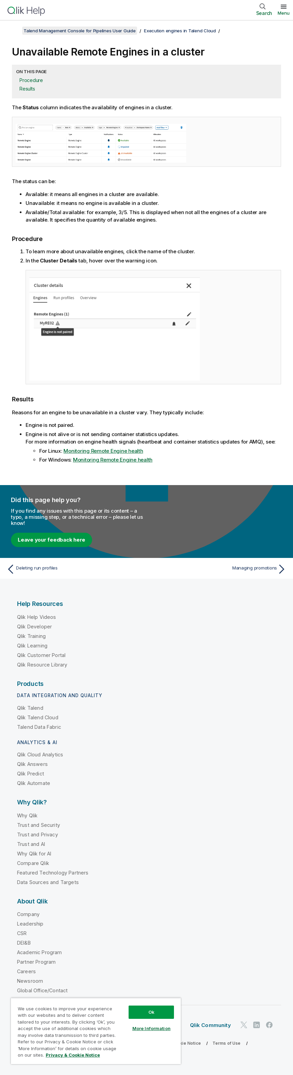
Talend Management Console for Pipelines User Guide (80, 30)
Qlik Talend (30, 708)
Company (28, 914)
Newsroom (30, 981)
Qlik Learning (32, 645)
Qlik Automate (33, 783)
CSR (22, 933)
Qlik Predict (30, 773)
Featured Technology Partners (52, 873)
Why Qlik (27, 815)
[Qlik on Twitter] (244, 1025)
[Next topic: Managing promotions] (218, 569)
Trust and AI (31, 844)
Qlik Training (31, 636)
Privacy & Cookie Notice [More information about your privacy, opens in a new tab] (73, 1055)
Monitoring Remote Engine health (103, 451)
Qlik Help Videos (36, 617)
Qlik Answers (32, 764)
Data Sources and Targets (48, 882)
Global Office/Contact (42, 990)
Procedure (31, 80)
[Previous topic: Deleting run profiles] (74, 569)
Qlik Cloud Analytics (40, 754)
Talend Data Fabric (39, 727)
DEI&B (24, 943)
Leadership (30, 924)
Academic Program (39, 952)
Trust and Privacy (37, 834)
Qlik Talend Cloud (37, 717)
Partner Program (36, 962)
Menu (284, 13)
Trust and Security (38, 825)
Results (27, 89)
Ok (151, 1012)
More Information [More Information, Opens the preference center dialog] (151, 1028)
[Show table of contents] (14, 30)
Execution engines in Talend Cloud (180, 30)
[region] (96, 1031)
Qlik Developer (34, 626)
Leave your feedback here (51, 539)
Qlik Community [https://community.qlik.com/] (210, 1025)
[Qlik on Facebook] (269, 1025)
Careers (26, 971)
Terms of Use (227, 1043)
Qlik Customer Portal (41, 655)
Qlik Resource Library (42, 665)
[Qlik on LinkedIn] (256, 1025)
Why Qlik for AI (34, 853)
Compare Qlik (33, 863)
